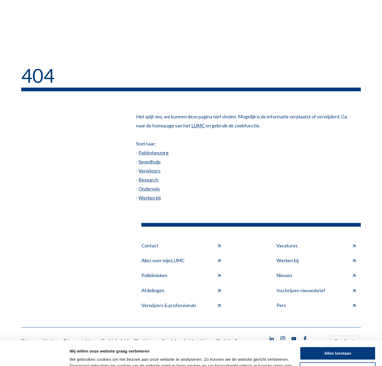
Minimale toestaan (337, 344)
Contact (180, 245)
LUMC (198, 125)
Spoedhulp (149, 162)
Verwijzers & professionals (180, 305)
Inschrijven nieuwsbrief (315, 290)
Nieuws (315, 275)
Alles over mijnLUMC (180, 260)
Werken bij (149, 198)
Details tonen (82, 355)
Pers (315, 305)
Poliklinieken (180, 275)
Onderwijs (149, 189)
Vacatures (315, 245)
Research (148, 180)
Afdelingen (180, 290)
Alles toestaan (337, 328)
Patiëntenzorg (153, 153)
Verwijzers (149, 171)
